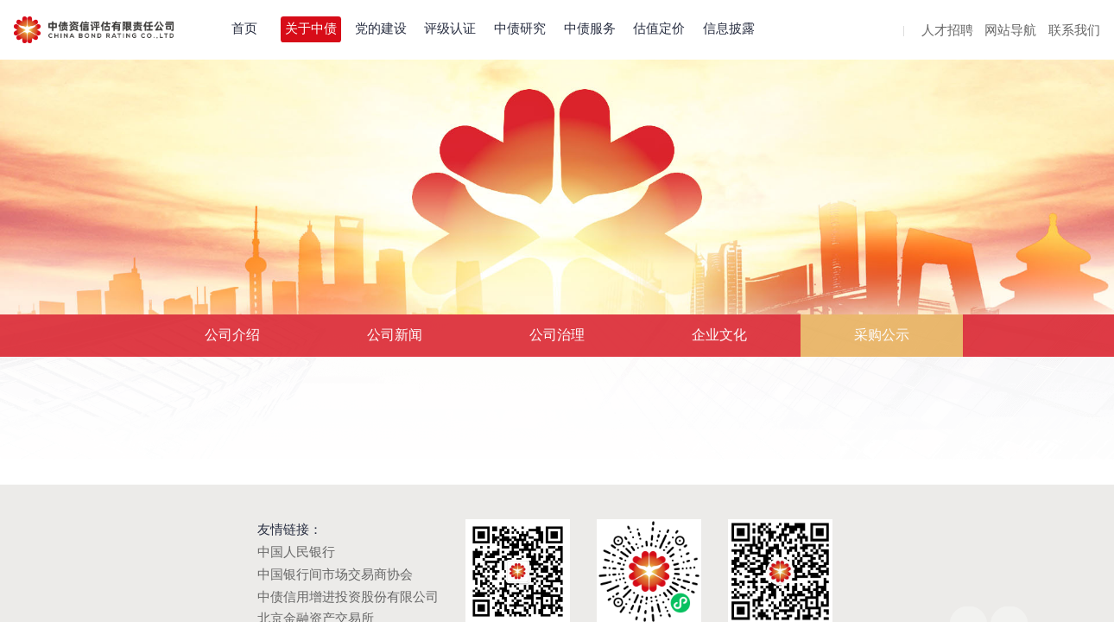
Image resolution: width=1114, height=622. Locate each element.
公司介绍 (232, 334)
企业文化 (719, 334)
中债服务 (590, 28)
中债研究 (520, 28)
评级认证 (450, 28)
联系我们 (1074, 31)
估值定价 (659, 28)
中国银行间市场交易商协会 (335, 574)
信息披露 (729, 28)
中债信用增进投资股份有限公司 (348, 597)
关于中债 (311, 28)
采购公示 (881, 334)
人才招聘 (947, 31)
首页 (244, 28)
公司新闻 (394, 334)
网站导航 (1010, 31)
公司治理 (557, 334)
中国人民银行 (296, 552)
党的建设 (381, 28)
